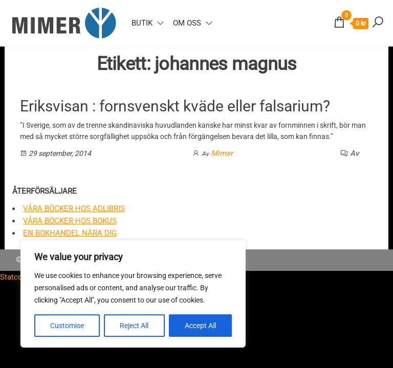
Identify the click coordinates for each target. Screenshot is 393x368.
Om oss (187, 23)
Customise (67, 325)
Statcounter (20, 277)
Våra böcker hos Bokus (70, 220)
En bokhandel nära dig (70, 233)
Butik (142, 23)
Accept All (200, 325)
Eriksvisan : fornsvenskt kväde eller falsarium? (175, 106)
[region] (133, 294)
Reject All (134, 325)
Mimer (222, 153)
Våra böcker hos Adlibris (74, 208)
